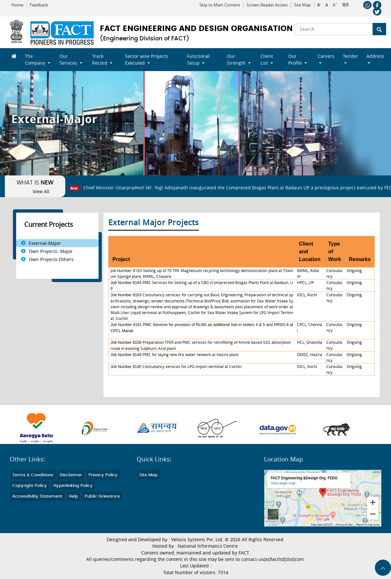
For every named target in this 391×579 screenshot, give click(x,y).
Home (17, 5)
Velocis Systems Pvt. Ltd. (197, 539)
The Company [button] (36, 59)
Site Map (302, 5)
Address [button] (375, 56)
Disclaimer (71, 475)
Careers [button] (326, 56)
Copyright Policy (29, 486)
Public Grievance (102, 496)
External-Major (45, 243)
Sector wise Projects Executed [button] (146, 59)
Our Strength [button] (237, 59)
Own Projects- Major (51, 251)
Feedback (39, 5)
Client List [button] (266, 59)
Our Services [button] (69, 59)
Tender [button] (350, 56)
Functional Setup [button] (198, 59)
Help (73, 496)
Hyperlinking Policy (73, 486)
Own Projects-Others (51, 259)
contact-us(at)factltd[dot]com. (273, 559)
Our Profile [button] (295, 59)
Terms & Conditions (32, 475)
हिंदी (345, 5)
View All (41, 192)
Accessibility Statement (37, 496)
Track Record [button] (100, 59)
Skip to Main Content (219, 5)
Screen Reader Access (267, 5)
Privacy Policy (103, 475)
